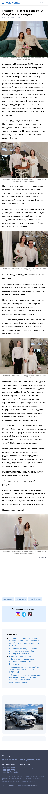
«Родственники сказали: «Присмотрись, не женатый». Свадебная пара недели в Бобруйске (22, 660)
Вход (40, 3)
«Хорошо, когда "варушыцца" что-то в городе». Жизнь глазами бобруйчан (24, 669)
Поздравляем (21, 599)
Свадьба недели (35, 599)
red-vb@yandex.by (26, 768)
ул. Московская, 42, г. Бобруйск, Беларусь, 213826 (21, 760)
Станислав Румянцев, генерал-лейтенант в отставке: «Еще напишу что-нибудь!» (23, 651)
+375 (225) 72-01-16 (10, 768)
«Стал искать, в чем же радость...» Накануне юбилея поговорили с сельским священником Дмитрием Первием (25, 678)
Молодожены (8, 599)
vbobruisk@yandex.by (10, 772)
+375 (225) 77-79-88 (10, 770)
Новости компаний (24, 699)
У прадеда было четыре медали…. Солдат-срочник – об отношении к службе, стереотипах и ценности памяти (24, 642)
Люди (19, 18)
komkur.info (6, 780)
